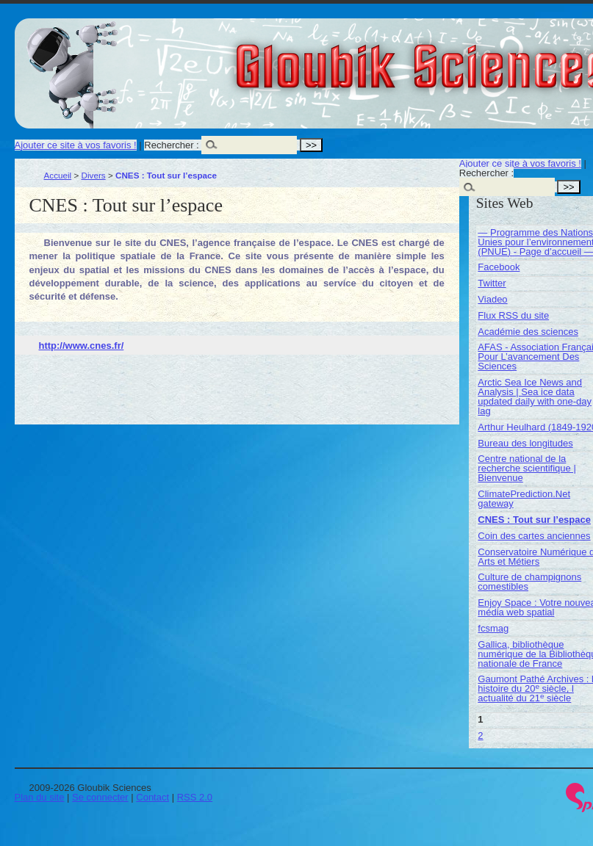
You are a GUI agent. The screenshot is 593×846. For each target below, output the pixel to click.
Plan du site (40, 797)
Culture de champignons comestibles (529, 581)
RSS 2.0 (194, 797)
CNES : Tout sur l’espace (534, 519)
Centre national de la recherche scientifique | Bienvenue (526, 468)
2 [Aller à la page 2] (480, 735)
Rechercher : (171, 145)
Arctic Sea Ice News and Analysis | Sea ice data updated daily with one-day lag (535, 396)
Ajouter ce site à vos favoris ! (76, 145)
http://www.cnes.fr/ (81, 345)
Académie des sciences (528, 331)
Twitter (492, 283)
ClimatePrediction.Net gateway (524, 498)
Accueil (58, 175)
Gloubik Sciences (506, 57)
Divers (94, 175)
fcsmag (493, 628)
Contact (152, 797)
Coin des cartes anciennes (534, 535)
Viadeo (492, 299)
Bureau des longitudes (525, 443)
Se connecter (100, 797)
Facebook (499, 266)
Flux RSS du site (513, 315)
